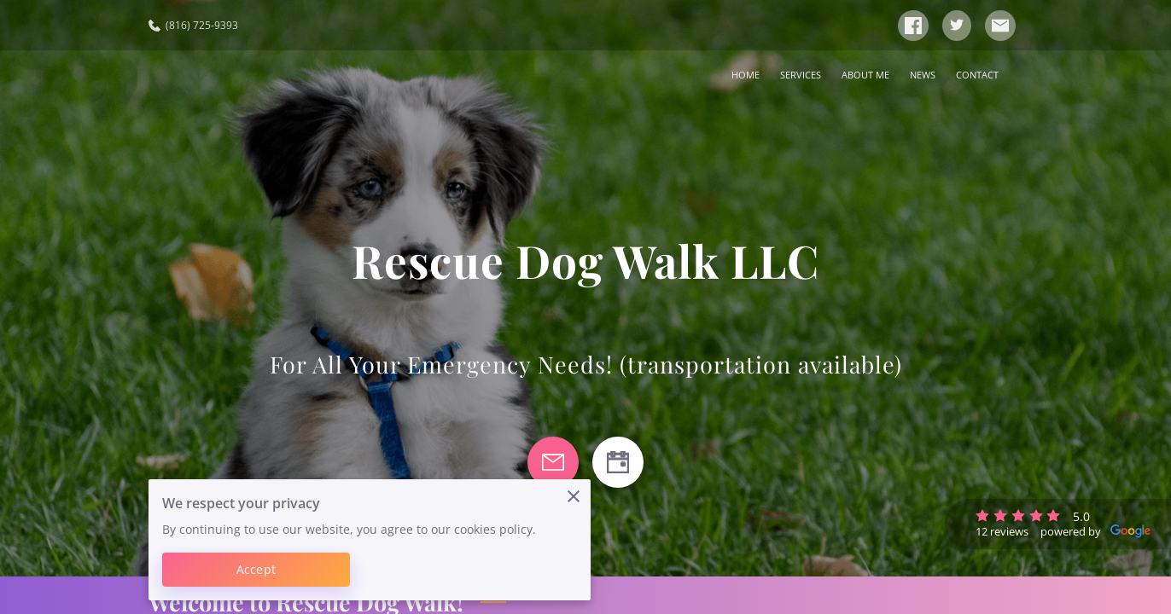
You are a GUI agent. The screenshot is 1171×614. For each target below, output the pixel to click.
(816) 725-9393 (193, 25)
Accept (256, 569)
